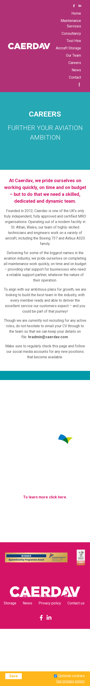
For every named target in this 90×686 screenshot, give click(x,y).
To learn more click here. (45, 497)
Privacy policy (50, 603)
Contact (75, 77)
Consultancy (71, 33)
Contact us (76, 603)
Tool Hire (74, 41)
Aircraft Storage (68, 48)
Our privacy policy (70, 681)
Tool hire (70, 596)
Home (76, 13)
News (76, 70)
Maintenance (21, 596)
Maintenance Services (71, 23)
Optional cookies (71, 676)
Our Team (73, 55)
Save (13, 676)
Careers (74, 63)
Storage (10, 603)
